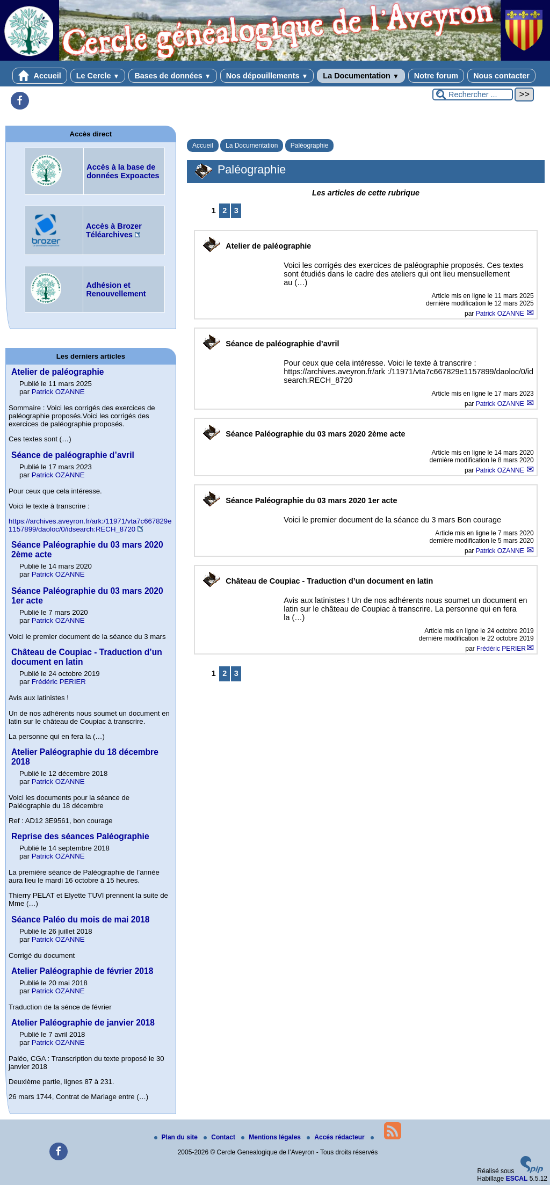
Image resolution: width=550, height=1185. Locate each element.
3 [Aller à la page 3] (236, 210)
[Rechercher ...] (472, 94)
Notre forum (436, 75)
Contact (220, 1137)
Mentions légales (271, 1137)
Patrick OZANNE (501, 313)
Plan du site (177, 1137)
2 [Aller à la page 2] (224, 210)
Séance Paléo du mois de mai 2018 (80, 919)
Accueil (39, 75)
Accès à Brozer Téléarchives (114, 230)
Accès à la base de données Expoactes (122, 171)
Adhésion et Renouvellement (116, 289)
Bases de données (172, 75)
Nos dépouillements (267, 75)
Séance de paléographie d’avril (72, 455)
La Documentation (361, 75)
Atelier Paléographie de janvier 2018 (83, 1022)
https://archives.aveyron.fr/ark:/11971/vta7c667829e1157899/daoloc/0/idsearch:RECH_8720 (90, 525)
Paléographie (310, 145)
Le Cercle (98, 75)
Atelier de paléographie (57, 371)
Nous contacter (501, 75)
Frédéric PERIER (501, 648)
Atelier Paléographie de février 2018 (82, 971)
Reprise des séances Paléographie (80, 836)
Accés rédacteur (336, 1137)
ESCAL (517, 1178)
